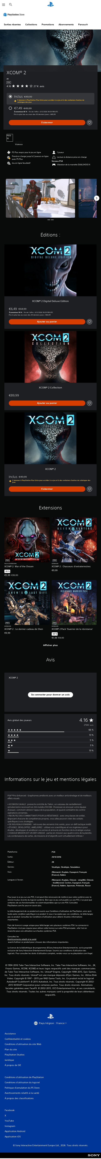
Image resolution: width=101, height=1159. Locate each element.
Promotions (48, 24)
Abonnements (66, 24)
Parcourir (83, 24)
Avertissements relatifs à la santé (22, 939)
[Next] (96, 198)
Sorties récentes (12, 24)
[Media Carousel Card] (40, 198)
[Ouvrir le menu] (3, 4)
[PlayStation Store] (15, 14)
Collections (31, 24)
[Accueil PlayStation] (51, 4)
